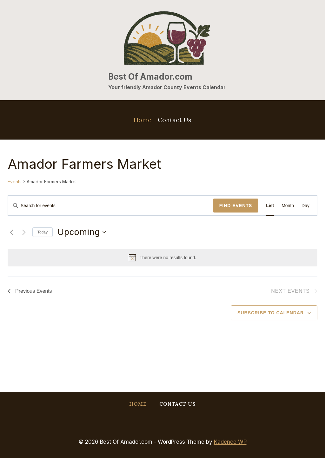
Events (15, 181)
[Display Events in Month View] (288, 206)
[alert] (162, 257)
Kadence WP (230, 442)
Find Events (235, 205)
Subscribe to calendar (270, 312)
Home (142, 120)
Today (42, 232)
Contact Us (174, 120)
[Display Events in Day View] (305, 206)
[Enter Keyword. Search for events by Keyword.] (110, 206)
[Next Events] (24, 232)
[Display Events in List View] (270, 206)
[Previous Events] (11, 232)
